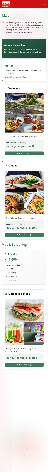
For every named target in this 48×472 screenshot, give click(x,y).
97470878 (11, 73)
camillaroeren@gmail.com (17, 77)
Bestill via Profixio (24, 153)
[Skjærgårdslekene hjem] (6, 4)
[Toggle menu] (44, 4)
